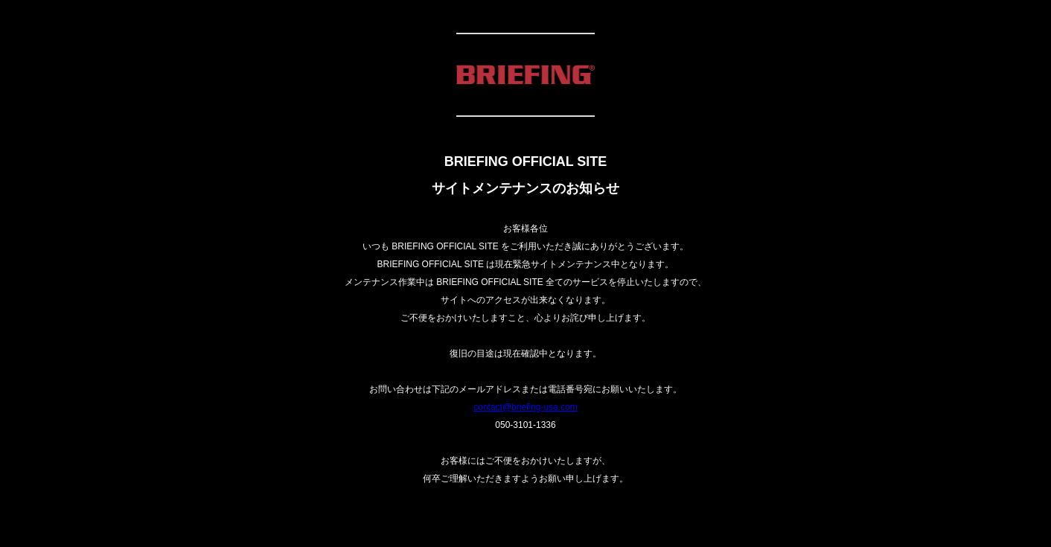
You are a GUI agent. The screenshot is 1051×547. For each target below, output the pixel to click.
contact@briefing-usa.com (525, 407)
